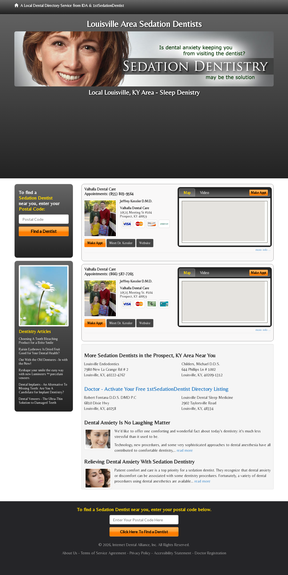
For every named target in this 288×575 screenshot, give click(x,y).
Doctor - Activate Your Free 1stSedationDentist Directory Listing (156, 389)
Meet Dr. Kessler (121, 243)
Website (144, 243)
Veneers (34, 399)
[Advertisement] (144, 139)
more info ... (263, 249)
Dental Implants (29, 384)
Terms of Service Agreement (103, 553)
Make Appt (95, 243)
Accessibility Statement (172, 553)
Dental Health (48, 353)
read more (185, 450)
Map (187, 192)
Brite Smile (45, 343)
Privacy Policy (140, 553)
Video (204, 192)
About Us (69, 553)
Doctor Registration (210, 553)
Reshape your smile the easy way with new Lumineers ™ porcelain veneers (41, 374)
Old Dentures (46, 360)
